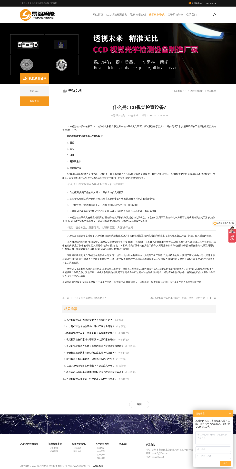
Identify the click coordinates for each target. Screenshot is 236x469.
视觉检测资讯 (157, 14)
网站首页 (98, 14)
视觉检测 (178, 91)
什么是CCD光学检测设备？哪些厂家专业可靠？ (90, 326)
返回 (139, 404)
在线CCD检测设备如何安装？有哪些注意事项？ (90, 366)
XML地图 (98, 466)
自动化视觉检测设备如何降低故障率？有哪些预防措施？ (95, 346)
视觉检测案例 (138, 14)
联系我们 (191, 14)
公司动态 (77, 448)
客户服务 (101, 454)
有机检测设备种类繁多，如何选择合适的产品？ (90, 359)
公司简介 (101, 448)
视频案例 (54, 451)
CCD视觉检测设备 (116, 14)
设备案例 (54, 448)
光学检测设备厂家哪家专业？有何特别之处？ (89, 320)
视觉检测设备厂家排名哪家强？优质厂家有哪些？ (91, 339)
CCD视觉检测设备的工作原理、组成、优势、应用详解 (183, 298)
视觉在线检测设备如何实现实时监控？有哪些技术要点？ (95, 372)
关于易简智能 (175, 14)
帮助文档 (211, 91)
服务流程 (101, 458)
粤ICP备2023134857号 (79, 466)
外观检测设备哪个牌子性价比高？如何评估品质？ (91, 379)
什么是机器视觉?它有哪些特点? (84, 298)
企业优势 (101, 451)
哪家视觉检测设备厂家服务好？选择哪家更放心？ (91, 333)
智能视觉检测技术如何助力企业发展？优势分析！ (91, 352)
